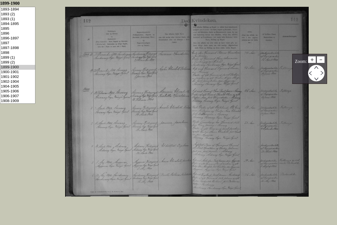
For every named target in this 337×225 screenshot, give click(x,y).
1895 (17, 28)
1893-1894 (17, 9)
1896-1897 (17, 38)
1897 (17, 43)
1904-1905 (17, 86)
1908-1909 (17, 101)
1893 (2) (17, 14)
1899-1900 (17, 67)
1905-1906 (17, 91)
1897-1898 (17, 48)
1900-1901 (17, 72)
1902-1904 (17, 81)
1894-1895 (17, 24)
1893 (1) (17, 19)
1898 (17, 52)
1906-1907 (17, 96)
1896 (17, 33)
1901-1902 (17, 77)
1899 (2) (17, 62)
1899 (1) (17, 57)
